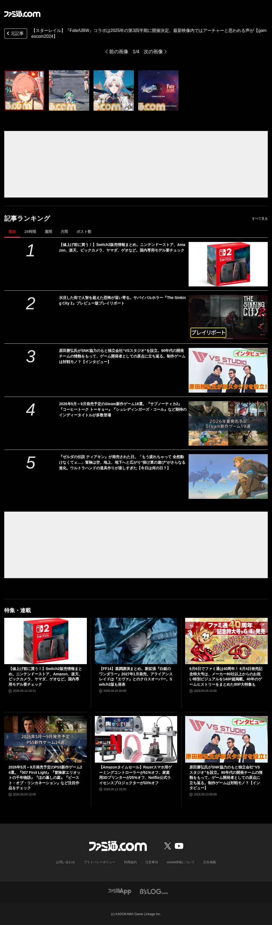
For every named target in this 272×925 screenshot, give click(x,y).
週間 (48, 231)
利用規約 (130, 862)
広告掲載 (209, 862)
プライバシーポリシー (100, 862)
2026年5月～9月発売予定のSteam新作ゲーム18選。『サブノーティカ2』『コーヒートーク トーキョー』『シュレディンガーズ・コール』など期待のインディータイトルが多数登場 (122, 409)
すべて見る (260, 218)
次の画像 (153, 51)
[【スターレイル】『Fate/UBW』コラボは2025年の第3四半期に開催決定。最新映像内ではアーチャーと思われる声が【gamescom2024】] (24, 90)
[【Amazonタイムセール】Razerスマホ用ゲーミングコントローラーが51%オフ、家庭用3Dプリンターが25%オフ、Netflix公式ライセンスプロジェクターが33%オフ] (136, 739)
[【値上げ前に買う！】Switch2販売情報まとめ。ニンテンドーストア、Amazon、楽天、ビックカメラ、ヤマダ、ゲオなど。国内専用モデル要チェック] (228, 264)
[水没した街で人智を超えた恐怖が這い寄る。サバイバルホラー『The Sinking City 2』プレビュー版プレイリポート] (228, 317)
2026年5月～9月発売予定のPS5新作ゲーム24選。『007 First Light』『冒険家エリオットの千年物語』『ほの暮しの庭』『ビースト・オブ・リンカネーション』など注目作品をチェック (45, 777)
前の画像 (118, 51)
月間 (64, 231)
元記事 (15, 34)
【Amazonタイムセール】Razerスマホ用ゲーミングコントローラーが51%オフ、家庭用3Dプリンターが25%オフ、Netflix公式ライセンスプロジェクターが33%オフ (135, 775)
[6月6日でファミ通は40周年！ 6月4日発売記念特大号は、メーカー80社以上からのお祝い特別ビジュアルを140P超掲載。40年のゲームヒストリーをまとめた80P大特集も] (226, 641)
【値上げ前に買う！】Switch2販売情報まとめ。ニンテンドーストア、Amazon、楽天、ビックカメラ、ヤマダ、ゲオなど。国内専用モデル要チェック (122, 247)
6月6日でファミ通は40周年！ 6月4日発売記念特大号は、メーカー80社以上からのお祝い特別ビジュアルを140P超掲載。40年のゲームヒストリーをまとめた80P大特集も (225, 676)
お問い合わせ (65, 862)
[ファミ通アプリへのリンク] (119, 891)
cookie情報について (181, 862)
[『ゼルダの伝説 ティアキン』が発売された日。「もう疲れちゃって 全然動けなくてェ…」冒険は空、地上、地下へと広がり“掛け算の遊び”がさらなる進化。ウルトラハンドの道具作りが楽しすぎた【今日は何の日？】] (228, 476)
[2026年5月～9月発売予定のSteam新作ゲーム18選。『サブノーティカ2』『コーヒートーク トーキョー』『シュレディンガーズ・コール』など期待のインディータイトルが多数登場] (228, 423)
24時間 (30, 231)
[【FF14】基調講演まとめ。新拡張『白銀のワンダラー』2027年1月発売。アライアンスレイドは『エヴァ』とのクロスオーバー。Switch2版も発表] (136, 641)
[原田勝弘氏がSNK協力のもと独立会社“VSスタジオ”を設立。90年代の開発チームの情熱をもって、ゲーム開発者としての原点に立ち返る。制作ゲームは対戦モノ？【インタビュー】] (228, 370)
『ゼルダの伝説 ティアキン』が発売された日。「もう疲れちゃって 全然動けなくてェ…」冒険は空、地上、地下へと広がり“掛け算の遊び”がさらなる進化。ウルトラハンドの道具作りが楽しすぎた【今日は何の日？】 (122, 462)
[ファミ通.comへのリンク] (22, 14)
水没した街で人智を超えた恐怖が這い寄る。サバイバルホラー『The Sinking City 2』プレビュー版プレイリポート (122, 300)
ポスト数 (83, 231)
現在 (12, 231)
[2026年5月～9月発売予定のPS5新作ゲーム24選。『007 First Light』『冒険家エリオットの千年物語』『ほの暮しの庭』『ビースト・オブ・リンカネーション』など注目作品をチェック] (45, 739)
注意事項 (151, 862)
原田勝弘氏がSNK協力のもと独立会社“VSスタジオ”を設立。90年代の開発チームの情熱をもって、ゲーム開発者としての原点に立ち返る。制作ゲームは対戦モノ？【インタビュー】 (122, 356)
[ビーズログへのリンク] (154, 891)
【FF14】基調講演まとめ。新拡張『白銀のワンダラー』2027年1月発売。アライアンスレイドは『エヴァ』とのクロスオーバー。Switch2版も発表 (136, 676)
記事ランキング (27, 218)
